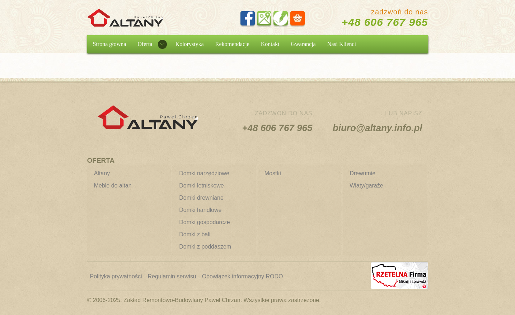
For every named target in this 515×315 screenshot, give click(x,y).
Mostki (272, 173)
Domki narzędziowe (204, 173)
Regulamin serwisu (172, 276)
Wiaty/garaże (366, 185)
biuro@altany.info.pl (377, 127)
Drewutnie (362, 173)
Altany (102, 173)
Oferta (144, 44)
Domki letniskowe (201, 185)
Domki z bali (194, 234)
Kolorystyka (189, 44)
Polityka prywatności (116, 276)
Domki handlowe (200, 210)
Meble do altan (113, 185)
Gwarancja (303, 44)
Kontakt (270, 44)
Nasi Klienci (341, 44)
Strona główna (109, 44)
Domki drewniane (201, 198)
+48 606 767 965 (384, 22)
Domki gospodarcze (204, 222)
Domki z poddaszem (205, 247)
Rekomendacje (232, 44)
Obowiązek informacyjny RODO (242, 276)
